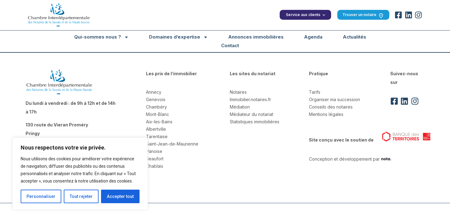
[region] (80, 174)
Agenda (313, 37)
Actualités (354, 37)
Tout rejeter (81, 196)
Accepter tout (120, 196)
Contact (230, 45)
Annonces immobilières (256, 37)
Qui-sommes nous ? (101, 37)
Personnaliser (40, 196)
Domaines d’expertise (178, 37)
